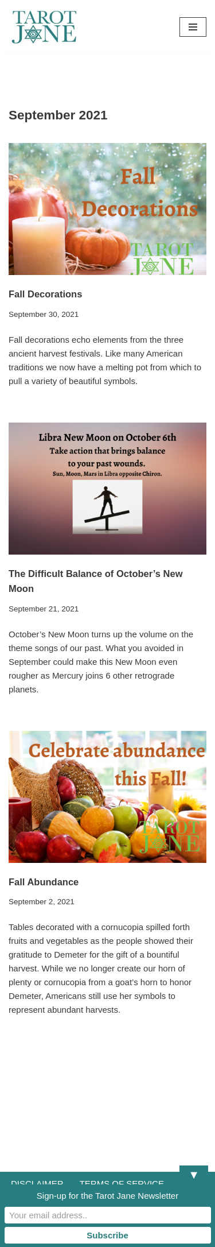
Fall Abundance (44, 882)
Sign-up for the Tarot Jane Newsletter (107, 1195)
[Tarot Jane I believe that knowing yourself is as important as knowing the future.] (43, 26)
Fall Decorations (45, 294)
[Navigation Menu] (192, 27)
